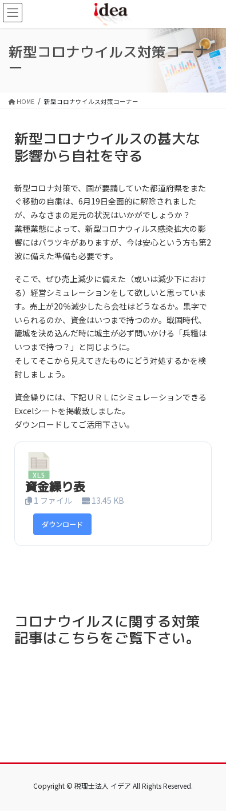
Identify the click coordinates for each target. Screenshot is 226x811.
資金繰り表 (55, 486)
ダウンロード (62, 524)
